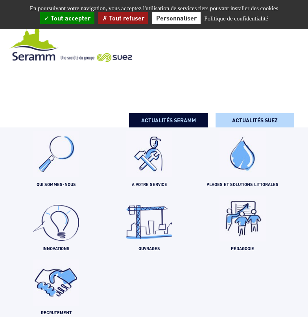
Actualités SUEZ (255, 120)
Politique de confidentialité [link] (236, 18)
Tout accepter (67, 18)
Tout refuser (123, 18)
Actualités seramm (168, 120)
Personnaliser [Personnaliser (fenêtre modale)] (176, 18)
